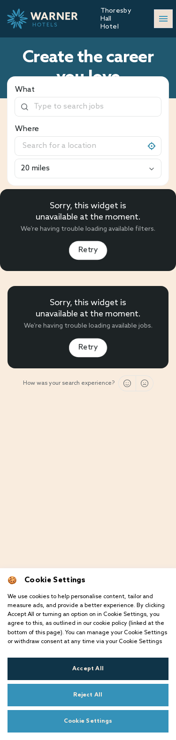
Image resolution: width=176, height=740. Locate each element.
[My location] (151, 146)
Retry (88, 250)
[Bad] (144, 383)
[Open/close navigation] (163, 18)
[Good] (127, 383)
